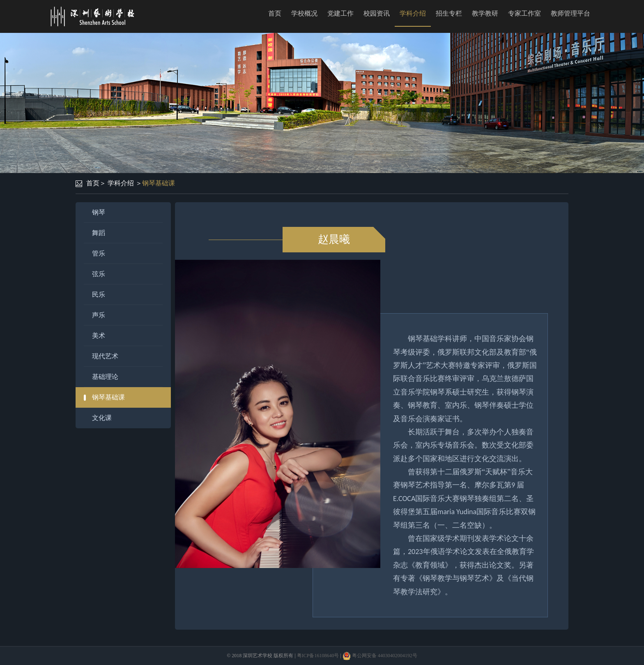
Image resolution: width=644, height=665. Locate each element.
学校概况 (304, 13)
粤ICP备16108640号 (318, 655)
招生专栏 (449, 13)
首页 (274, 13)
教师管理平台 (570, 13)
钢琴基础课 (158, 183)
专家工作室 (524, 13)
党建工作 (340, 13)
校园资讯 (376, 13)
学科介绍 (413, 13)
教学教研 (485, 13)
